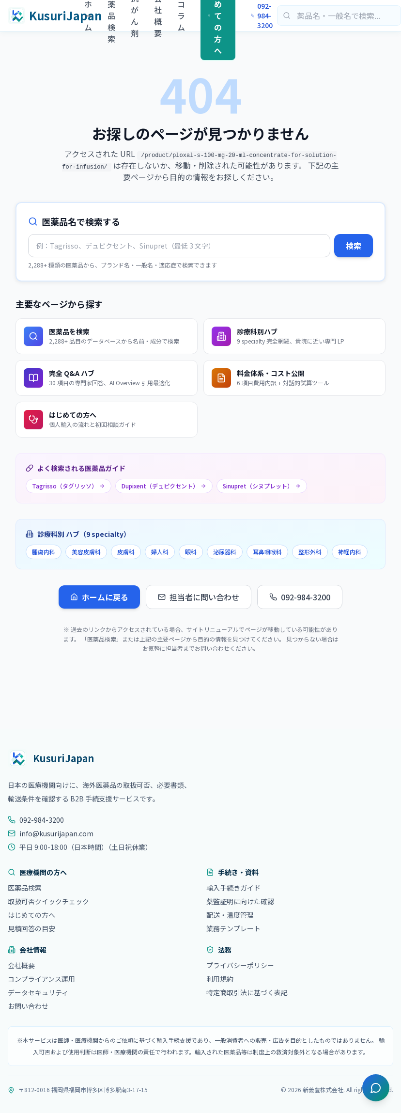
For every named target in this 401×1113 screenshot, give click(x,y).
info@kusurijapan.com (50, 833)
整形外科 (310, 552)
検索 (353, 245)
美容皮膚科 (86, 552)
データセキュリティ (38, 992)
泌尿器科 (224, 552)
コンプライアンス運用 (41, 979)
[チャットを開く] (375, 1087)
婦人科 (160, 552)
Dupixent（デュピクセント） (164, 486)
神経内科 (349, 552)
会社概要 (21, 965)
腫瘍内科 (43, 552)
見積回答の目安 (31, 928)
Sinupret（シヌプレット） (262, 486)
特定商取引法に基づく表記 (247, 992)
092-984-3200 (262, 15)
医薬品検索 (25, 888)
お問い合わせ (28, 1006)
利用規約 (219, 979)
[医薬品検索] (339, 15)
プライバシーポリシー (240, 965)
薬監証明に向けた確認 (240, 901)
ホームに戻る (99, 597)
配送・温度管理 (230, 915)
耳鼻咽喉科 (267, 552)
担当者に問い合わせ (198, 597)
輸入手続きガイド (233, 888)
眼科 (191, 552)
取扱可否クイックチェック (48, 901)
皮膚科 (126, 552)
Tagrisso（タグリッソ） (68, 486)
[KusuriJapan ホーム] (46, 15)
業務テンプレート (233, 928)
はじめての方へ (31, 915)
